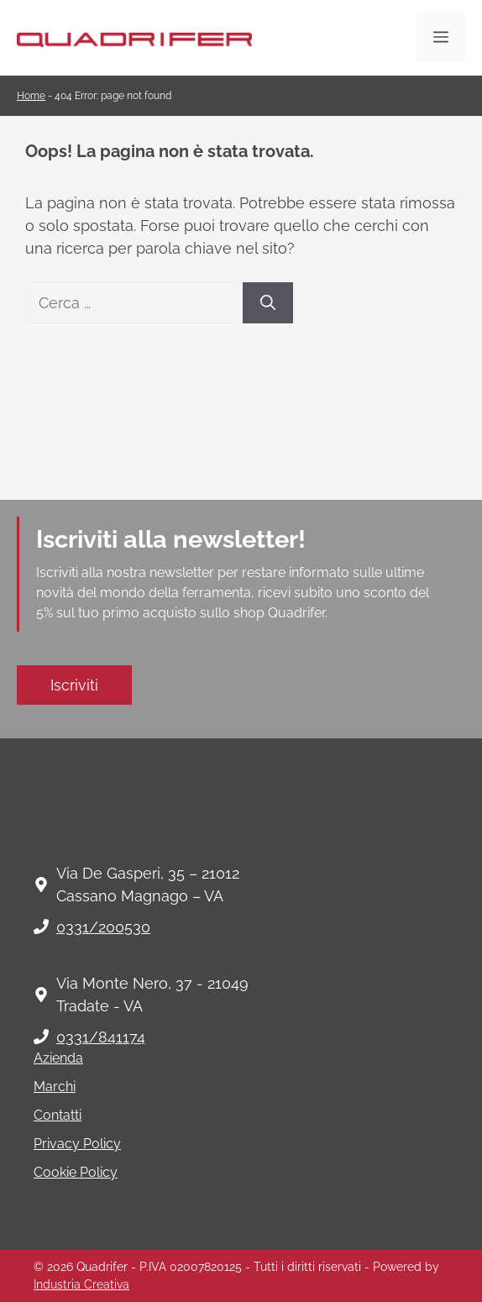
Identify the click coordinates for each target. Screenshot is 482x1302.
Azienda (58, 1058)
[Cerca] (268, 302)
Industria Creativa (81, 1284)
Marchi (55, 1087)
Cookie (55, 1172)
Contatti (57, 1115)
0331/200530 (103, 927)
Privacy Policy (77, 1144)
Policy (97, 1172)
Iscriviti (74, 685)
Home (31, 96)
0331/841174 (100, 1037)
